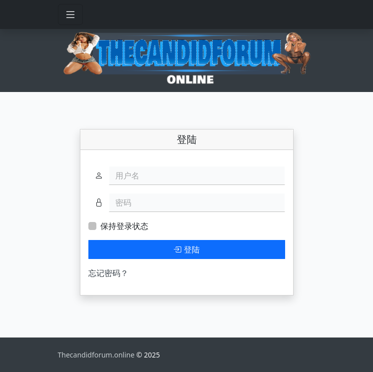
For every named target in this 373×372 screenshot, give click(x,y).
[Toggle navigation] (70, 14)
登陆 (186, 249)
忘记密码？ (108, 273)
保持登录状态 (124, 226)
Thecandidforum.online (97, 355)
